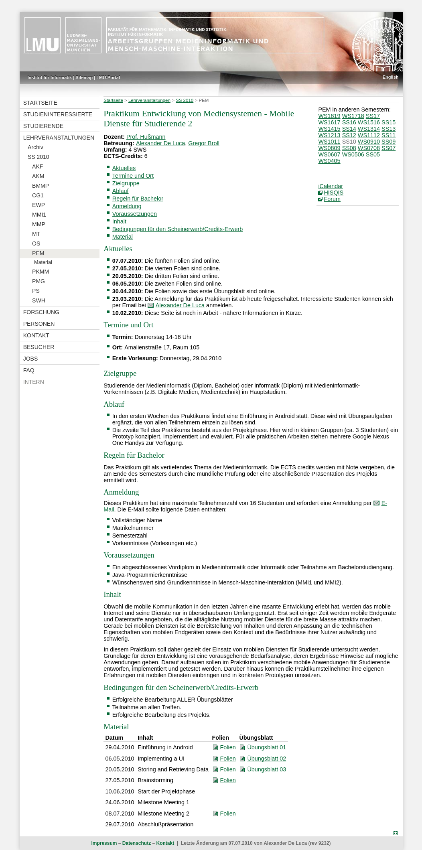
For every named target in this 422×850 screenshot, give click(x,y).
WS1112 (369, 135)
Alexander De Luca (160, 143)
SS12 (349, 135)
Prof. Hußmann (146, 137)
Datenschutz (136, 843)
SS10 (349, 141)
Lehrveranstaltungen (58, 137)
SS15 (388, 122)
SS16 (349, 122)
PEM (38, 253)
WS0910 (369, 141)
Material (43, 262)
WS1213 (329, 135)
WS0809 (329, 148)
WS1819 (329, 116)
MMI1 (39, 214)
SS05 (373, 154)
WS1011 (329, 141)
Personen (39, 324)
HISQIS (333, 192)
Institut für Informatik (50, 77)
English (391, 77)
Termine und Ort (133, 175)
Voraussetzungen (134, 214)
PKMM (40, 271)
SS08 (349, 148)
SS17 (373, 116)
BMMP (40, 186)
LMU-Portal (108, 77)
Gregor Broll (203, 143)
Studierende (43, 126)
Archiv (35, 147)
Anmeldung (127, 206)
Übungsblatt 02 (266, 758)
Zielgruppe (126, 183)
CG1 (38, 195)
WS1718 (353, 116)
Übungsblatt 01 (266, 747)
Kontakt (36, 335)
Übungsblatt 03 (266, 769)
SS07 (388, 148)
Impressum (104, 843)
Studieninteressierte (57, 114)
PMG (38, 281)
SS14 (349, 129)
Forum (332, 199)
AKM (38, 176)
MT (36, 234)
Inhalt (119, 221)
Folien (228, 747)
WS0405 (329, 161)
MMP (38, 224)
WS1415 (329, 129)
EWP (38, 205)
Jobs (30, 358)
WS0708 (369, 148)
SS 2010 (38, 157)
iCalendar (330, 186)
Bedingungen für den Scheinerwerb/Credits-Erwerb (177, 229)
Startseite (40, 102)
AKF (37, 166)
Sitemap (84, 77)
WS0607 (329, 154)
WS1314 (369, 129)
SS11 (388, 135)
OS (36, 243)
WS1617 (329, 122)
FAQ (28, 370)
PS (36, 291)
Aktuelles (124, 168)
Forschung (41, 312)
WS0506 (353, 154)
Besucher (39, 347)
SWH (38, 300)
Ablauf (120, 191)
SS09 (388, 141)
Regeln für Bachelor (137, 198)
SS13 (388, 129)
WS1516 (369, 122)
